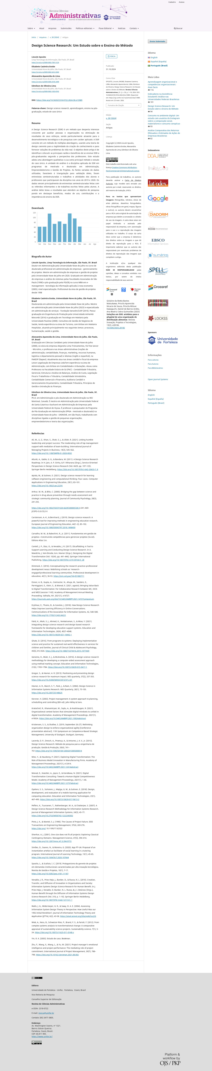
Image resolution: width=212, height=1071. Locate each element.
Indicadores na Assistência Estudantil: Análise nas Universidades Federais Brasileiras (163, 97)
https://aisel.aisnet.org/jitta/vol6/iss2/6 (78, 916)
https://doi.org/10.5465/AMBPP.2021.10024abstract (62, 718)
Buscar (178, 28)
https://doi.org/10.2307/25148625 (47, 692)
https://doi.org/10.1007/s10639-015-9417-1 (67, 667)
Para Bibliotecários (155, 368)
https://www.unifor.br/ (42, 1036)
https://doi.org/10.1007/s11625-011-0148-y (54, 932)
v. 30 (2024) (54, 37)
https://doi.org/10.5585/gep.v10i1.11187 (50, 873)
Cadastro (172, 2)
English (154, 57)
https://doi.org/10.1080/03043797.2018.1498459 (53, 527)
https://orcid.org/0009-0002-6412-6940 (45, 72)
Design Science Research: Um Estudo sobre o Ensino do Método (163, 107)
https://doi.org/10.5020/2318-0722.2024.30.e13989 (59, 100)
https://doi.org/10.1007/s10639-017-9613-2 (59, 799)
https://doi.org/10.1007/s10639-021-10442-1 (52, 634)
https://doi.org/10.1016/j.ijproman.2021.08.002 (57, 954)
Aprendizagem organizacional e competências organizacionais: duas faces (162, 84)
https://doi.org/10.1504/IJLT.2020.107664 (50, 857)
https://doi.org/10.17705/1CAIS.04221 (49, 615)
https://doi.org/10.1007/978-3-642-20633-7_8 (77, 469)
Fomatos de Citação (116, 105)
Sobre (30, 28)
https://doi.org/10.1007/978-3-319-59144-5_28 (63, 560)
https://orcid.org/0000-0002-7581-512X (45, 62)
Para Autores (153, 364)
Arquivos (52, 28)
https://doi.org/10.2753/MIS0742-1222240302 (52, 815)
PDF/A (112, 56)
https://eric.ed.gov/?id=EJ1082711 (69, 576)
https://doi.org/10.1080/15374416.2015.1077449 (67, 651)
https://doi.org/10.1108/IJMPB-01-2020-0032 (52, 453)
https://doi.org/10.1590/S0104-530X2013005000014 (58, 751)
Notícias (121, 28)
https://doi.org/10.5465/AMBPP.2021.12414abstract (55, 767)
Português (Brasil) (156, 403)
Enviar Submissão (157, 41)
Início (34, 37)
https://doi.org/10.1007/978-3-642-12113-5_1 (52, 900)
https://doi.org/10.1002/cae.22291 (47, 485)
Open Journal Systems (158, 379)
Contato (133, 28)
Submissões (66, 28)
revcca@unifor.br (46, 1013)
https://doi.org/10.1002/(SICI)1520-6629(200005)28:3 (56, 508)
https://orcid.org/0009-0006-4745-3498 (45, 82)
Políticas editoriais (84, 28)
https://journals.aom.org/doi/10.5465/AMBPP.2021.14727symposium (63, 599)
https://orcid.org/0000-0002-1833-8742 (45, 91)
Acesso (181, 2)
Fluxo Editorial (105, 28)
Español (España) (158, 61)
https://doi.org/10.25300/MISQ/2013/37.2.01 (52, 680)
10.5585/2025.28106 (116, 327)
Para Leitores (153, 360)
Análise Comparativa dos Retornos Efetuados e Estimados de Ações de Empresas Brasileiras (164, 133)
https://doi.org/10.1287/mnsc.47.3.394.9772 (52, 841)
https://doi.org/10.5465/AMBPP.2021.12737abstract (55, 783)
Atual (41, 28)
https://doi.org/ (39, 828)
